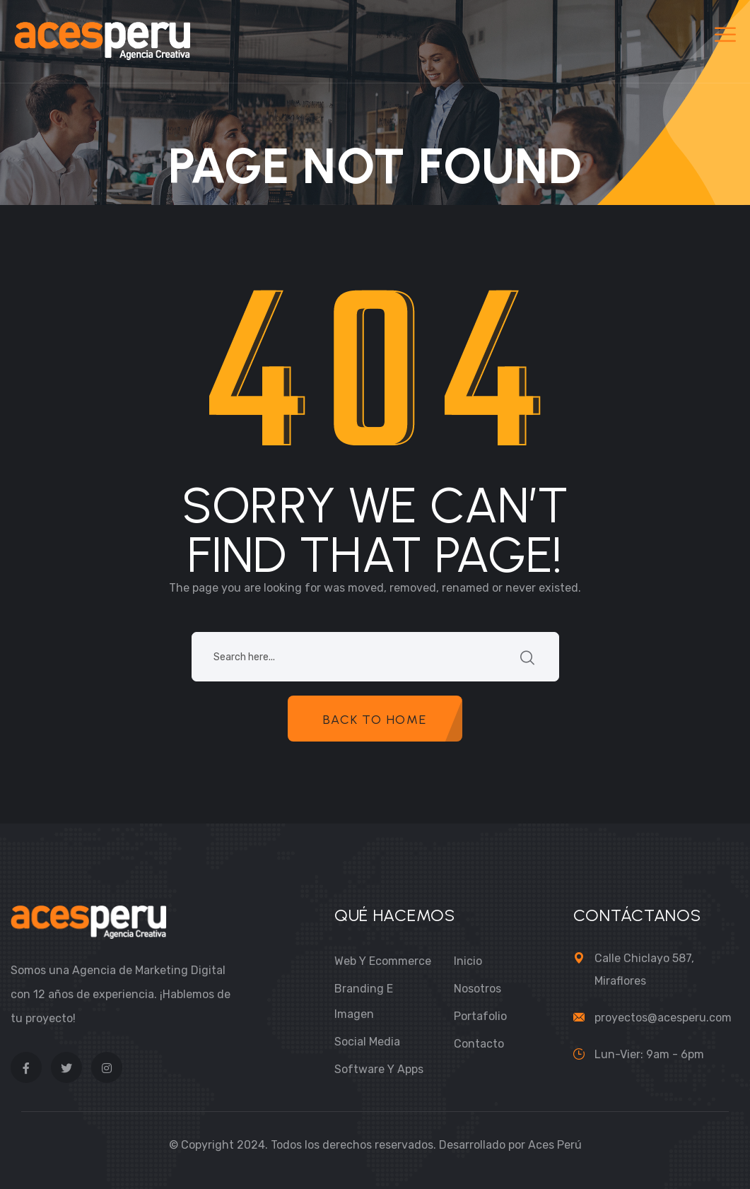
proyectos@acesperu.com (663, 1017)
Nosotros (477, 988)
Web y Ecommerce (382, 961)
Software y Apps (378, 1069)
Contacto (479, 1043)
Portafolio (480, 1016)
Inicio (468, 961)
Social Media (367, 1041)
